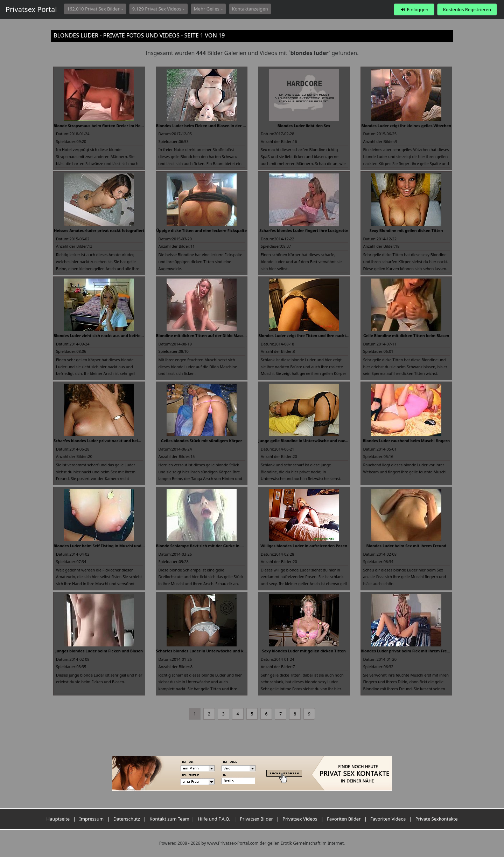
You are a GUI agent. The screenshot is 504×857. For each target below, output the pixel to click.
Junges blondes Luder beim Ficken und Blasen (99, 650)
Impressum (91, 819)
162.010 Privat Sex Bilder (93, 9)
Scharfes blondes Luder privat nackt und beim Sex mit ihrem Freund (119, 440)
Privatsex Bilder (256, 819)
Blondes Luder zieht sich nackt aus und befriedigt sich (105, 335)
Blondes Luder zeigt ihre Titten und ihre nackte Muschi (310, 335)
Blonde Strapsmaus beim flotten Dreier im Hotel (100, 125)
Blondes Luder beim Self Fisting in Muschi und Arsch (103, 545)
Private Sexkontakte (436, 819)
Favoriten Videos (388, 819)
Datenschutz (126, 819)
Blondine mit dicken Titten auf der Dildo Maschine (204, 335)
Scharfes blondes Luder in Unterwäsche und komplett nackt (213, 650)
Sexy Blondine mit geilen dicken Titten (406, 230)
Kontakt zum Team (169, 819)
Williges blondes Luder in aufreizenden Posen (303, 545)
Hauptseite (58, 819)
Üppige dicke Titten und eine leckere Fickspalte (201, 230)
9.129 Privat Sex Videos (156, 9)
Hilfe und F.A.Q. (214, 819)
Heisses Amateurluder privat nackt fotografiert (99, 230)
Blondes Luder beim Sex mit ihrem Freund (406, 545)
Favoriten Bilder (344, 819)
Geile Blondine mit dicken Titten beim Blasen (406, 335)
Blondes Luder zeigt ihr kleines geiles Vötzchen (406, 125)
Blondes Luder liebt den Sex (304, 125)
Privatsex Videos (299, 819)
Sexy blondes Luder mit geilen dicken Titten (304, 650)
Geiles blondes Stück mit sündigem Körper (201, 440)
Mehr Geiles (206, 9)
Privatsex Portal (31, 9)
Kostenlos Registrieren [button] (467, 9)
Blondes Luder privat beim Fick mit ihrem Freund (407, 650)
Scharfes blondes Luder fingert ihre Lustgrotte (303, 230)
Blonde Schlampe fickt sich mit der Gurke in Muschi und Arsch (215, 545)
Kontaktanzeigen (250, 9)
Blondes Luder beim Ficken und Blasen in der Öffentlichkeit (213, 125)
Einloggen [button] (414, 9)
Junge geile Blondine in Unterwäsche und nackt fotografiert (315, 440)
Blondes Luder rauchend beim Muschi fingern (406, 440)
